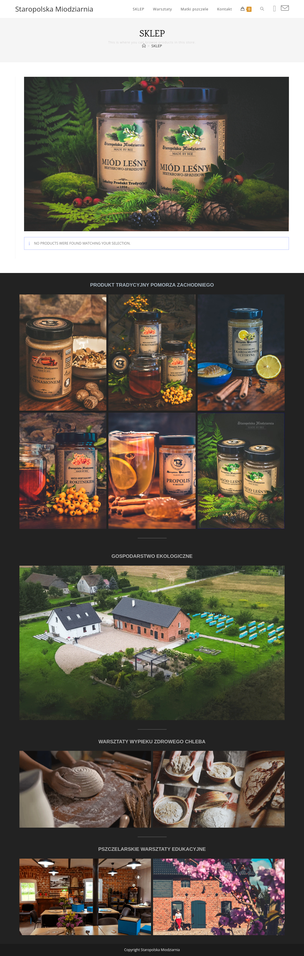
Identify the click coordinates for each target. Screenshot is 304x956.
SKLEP (156, 45)
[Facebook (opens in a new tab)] (274, 8)
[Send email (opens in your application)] (284, 8)
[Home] (144, 45)
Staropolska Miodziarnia (54, 9)
